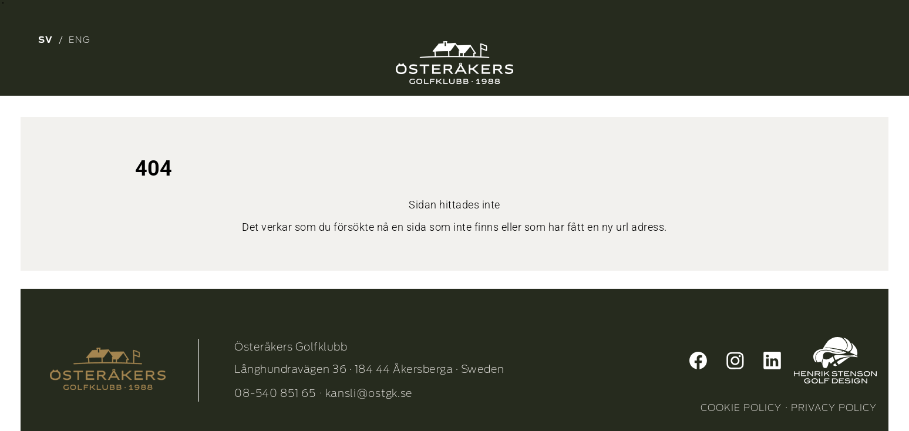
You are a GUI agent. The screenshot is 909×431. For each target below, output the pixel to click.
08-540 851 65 (274, 393)
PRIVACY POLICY (834, 407)
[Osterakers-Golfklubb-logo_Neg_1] (454, 62)
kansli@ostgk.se (369, 393)
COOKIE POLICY (741, 407)
